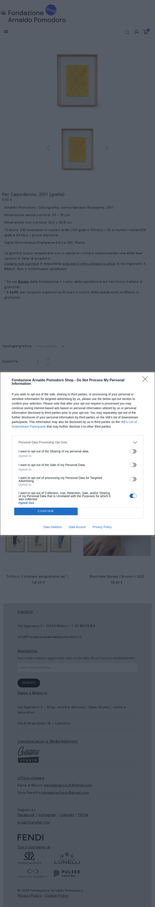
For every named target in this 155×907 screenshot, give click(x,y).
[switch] (133, 451)
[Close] (146, 380)
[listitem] (78, 442)
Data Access (77, 527)
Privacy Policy (102, 527)
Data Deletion (52, 527)
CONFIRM (46, 511)
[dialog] (77, 453)
